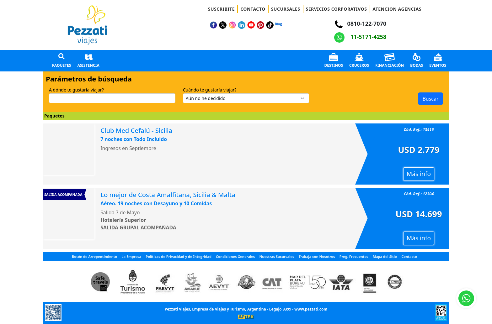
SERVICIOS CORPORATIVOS (336, 9)
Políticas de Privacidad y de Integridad (178, 256)
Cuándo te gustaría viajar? (210, 90)
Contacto (409, 256)
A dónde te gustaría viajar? (76, 90)
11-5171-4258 (360, 36)
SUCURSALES (285, 9)
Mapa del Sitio (385, 256)
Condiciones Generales (235, 256)
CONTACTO (252, 9)
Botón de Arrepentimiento (94, 256)
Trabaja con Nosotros (317, 256)
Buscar (430, 98)
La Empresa (131, 256)
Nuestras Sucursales (276, 256)
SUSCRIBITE (221, 9)
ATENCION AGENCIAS (397, 9)
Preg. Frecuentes (354, 256)
